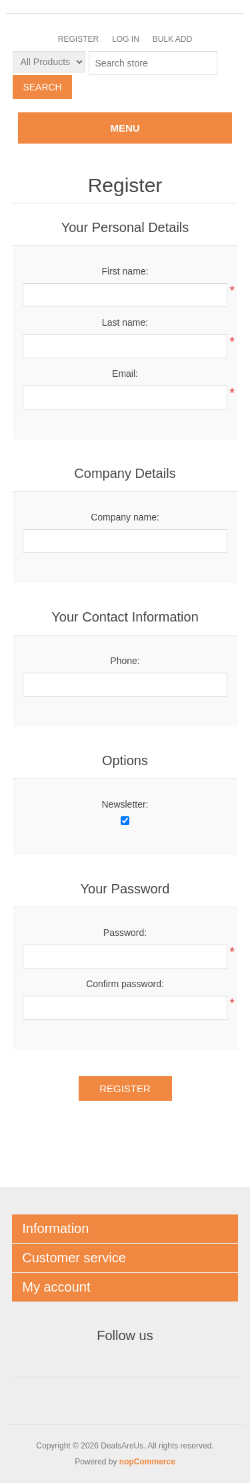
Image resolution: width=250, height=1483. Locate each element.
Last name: (125, 322)
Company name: (125, 517)
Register (78, 39)
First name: (124, 271)
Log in (125, 39)
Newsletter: (124, 804)
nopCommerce (147, 1461)
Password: (125, 932)
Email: (125, 373)
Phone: (124, 660)
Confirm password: (125, 983)
